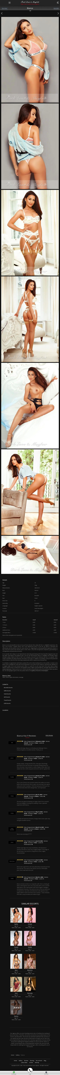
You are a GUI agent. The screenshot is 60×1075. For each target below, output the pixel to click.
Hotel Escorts (7, 694)
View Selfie (56, 8)
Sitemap (37, 1062)
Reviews (26, 1060)
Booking (32, 1060)
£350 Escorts (7, 703)
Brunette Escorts (8, 687)
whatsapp (13, 1074)
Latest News (24, 1062)
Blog (45, 1060)
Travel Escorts (7, 700)
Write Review (49, 735)
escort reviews (22, 669)
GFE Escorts (7, 697)
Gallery (20, 1060)
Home (15, 1060)
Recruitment (39, 1060)
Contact (31, 1062)
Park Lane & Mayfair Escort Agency (31, 1065)
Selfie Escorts (7, 690)
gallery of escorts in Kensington (40, 670)
